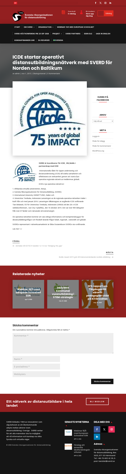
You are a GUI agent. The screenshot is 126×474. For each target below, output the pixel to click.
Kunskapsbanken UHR (24, 40)
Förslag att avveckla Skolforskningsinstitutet (82, 449)
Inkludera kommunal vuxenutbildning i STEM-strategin (63, 292)
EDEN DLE (88, 33)
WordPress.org (98, 151)
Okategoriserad (39, 73)
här (21, 229)
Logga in (95, 136)
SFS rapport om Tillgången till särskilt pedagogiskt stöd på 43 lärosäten (97, 292)
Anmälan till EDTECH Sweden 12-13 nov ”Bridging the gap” (39, 246)
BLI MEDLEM (97, 401)
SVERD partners (73, 33)
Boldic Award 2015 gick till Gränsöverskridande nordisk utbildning (84, 257)
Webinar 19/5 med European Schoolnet (75, 27)
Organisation (44, 27)
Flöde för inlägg (98, 141)
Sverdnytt (71, 11)
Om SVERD (28, 27)
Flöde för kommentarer (101, 146)
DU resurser (44, 40)
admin (17, 73)
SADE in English (103, 33)
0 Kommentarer (53, 73)
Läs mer (23, 4)
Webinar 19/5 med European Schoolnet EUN (28, 292)
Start (17, 27)
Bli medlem (90, 11)
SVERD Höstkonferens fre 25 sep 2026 (31, 33)
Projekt (56, 33)
